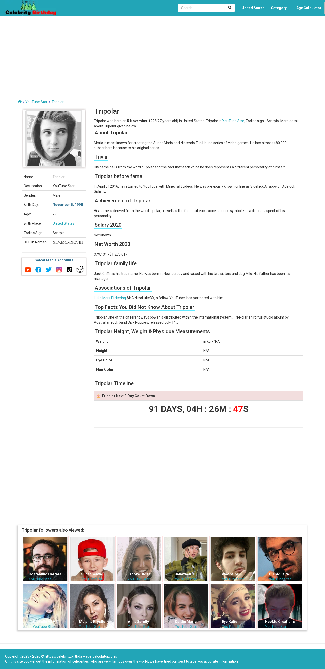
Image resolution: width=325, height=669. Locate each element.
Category (280, 8)
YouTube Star (233, 121)
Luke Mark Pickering (110, 298)
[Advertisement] (162, 53)
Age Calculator (308, 8)
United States (253, 8)
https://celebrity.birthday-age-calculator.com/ (81, 656)
